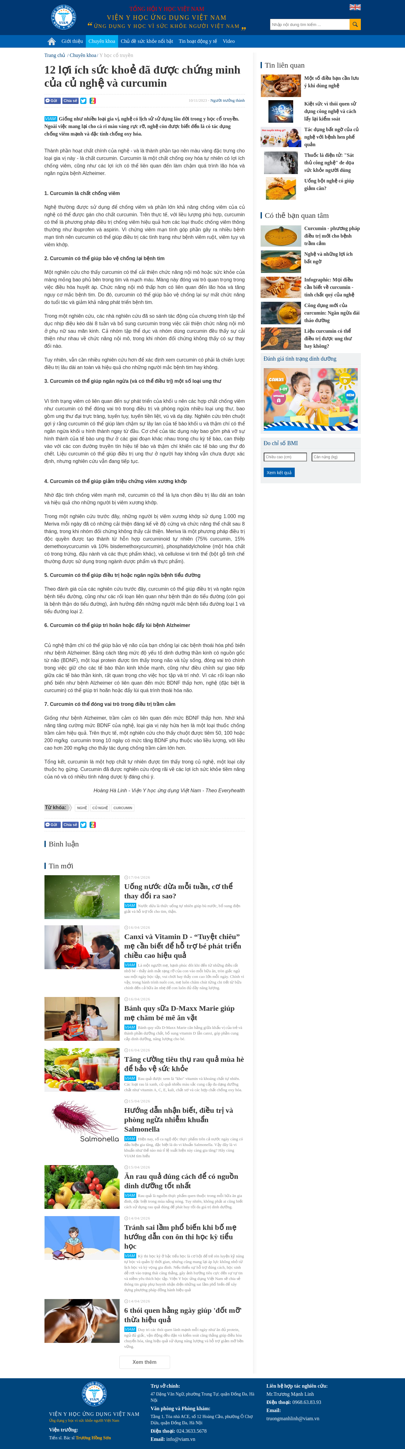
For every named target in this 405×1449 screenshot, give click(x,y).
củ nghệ (100, 808)
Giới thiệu (72, 41)
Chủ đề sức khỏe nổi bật (147, 41)
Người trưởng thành (227, 100)
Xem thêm (144, 1362)
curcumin (122, 808)
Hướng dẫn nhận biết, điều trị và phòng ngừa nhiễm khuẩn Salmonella (178, 1119)
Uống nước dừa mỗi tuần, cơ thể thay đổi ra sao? (178, 891)
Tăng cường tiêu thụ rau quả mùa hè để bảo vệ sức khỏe (184, 1064)
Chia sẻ (70, 101)
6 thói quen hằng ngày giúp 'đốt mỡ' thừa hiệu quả (183, 1315)
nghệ (81, 808)
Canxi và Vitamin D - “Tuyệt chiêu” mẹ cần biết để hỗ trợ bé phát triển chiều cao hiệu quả (182, 946)
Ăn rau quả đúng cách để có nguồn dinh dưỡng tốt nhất (181, 1181)
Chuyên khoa (102, 41)
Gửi (51, 100)
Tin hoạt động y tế (198, 41)
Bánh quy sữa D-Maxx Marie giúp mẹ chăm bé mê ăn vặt (179, 1013)
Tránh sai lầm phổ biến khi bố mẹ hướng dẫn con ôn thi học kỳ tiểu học (180, 1236)
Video (229, 41)
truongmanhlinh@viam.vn (293, 1418)
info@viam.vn (180, 1439)
